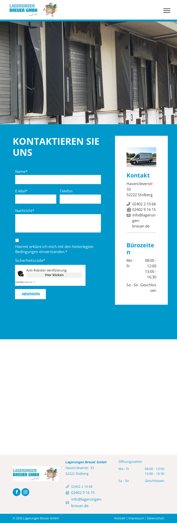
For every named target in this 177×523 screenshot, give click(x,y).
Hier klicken (54, 275)
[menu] (167, 11)
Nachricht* (24, 210)
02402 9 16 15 (144, 209)
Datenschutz (155, 518)
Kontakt (119, 518)
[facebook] (17, 492)
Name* (21, 171)
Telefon (66, 191)
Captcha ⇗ (24, 282)
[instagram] (25, 492)
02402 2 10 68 (144, 204)
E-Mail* (21, 191)
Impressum (136, 518)
